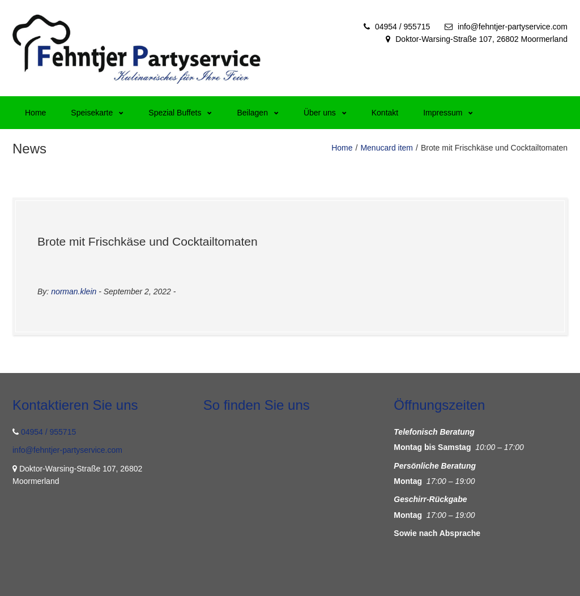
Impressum (448, 112)
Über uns (325, 112)
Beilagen (258, 112)
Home (35, 112)
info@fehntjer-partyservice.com (513, 26)
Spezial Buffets (180, 112)
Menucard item (386, 147)
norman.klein (73, 291)
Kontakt (385, 112)
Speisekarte (97, 112)
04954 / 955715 (402, 26)
